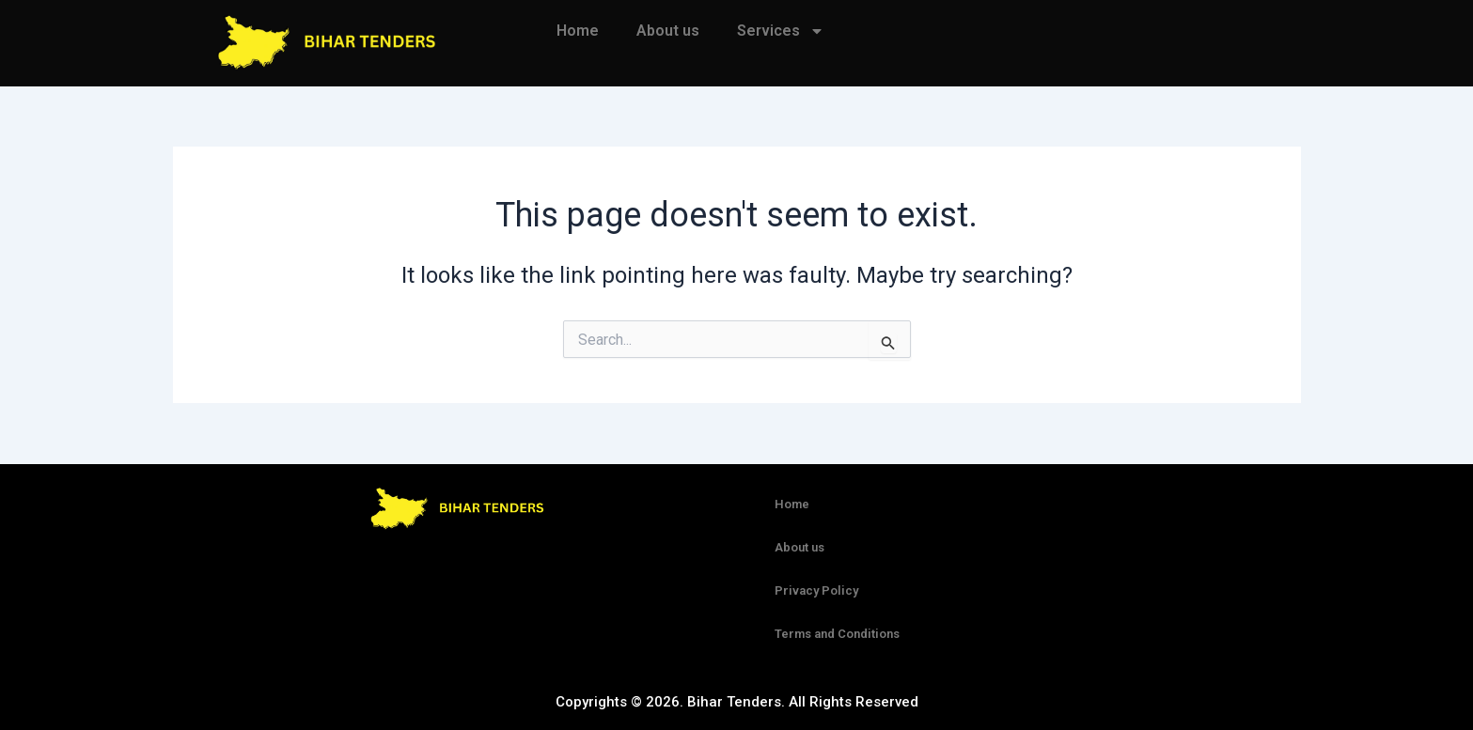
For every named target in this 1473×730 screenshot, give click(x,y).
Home (577, 30)
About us (667, 30)
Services (780, 31)
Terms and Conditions (837, 634)
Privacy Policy (816, 590)
